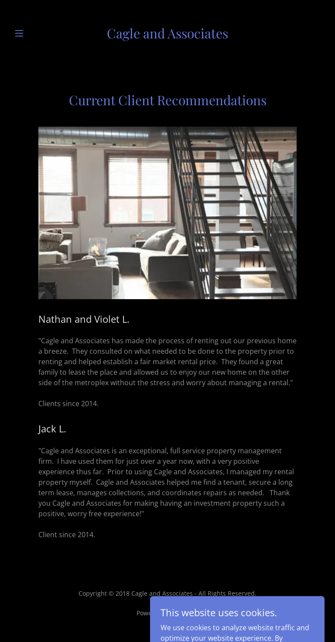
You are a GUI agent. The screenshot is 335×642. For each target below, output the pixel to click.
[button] (25, 33)
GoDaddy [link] (185, 613)
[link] (167, 33)
